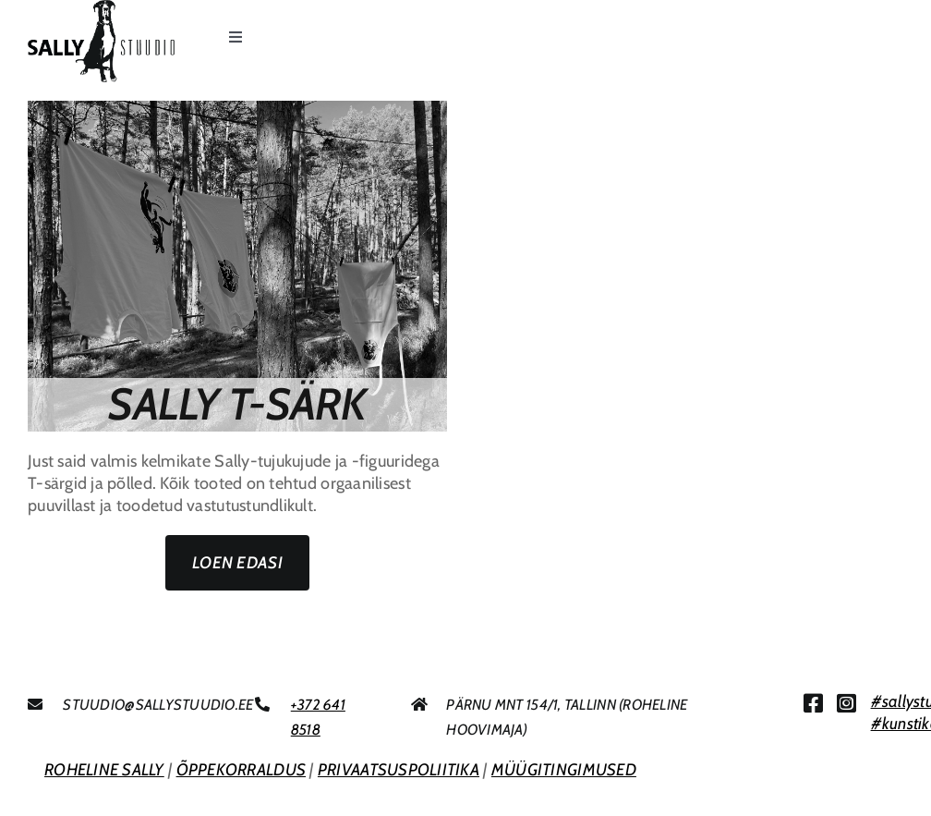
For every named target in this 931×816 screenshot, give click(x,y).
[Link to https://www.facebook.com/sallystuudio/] (813, 703)
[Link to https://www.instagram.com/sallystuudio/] (846, 703)
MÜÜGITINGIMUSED (563, 770)
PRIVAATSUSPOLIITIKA (398, 770)
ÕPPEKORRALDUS (241, 770)
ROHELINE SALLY (104, 770)
